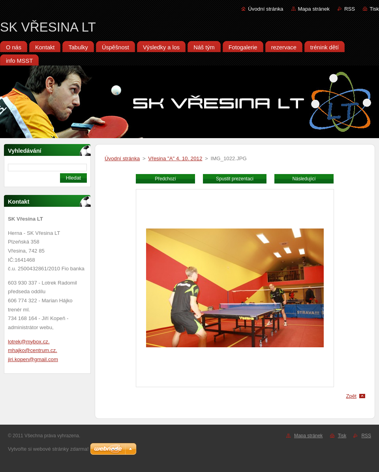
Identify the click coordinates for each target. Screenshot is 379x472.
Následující (303, 179)
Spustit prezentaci (234, 179)
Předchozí (165, 179)
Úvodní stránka (265, 9)
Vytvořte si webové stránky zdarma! (48, 449)
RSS (349, 9)
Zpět (351, 396)
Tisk (374, 9)
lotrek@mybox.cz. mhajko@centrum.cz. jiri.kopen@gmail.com (33, 350)
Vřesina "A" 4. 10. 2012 (175, 158)
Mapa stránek (314, 9)
